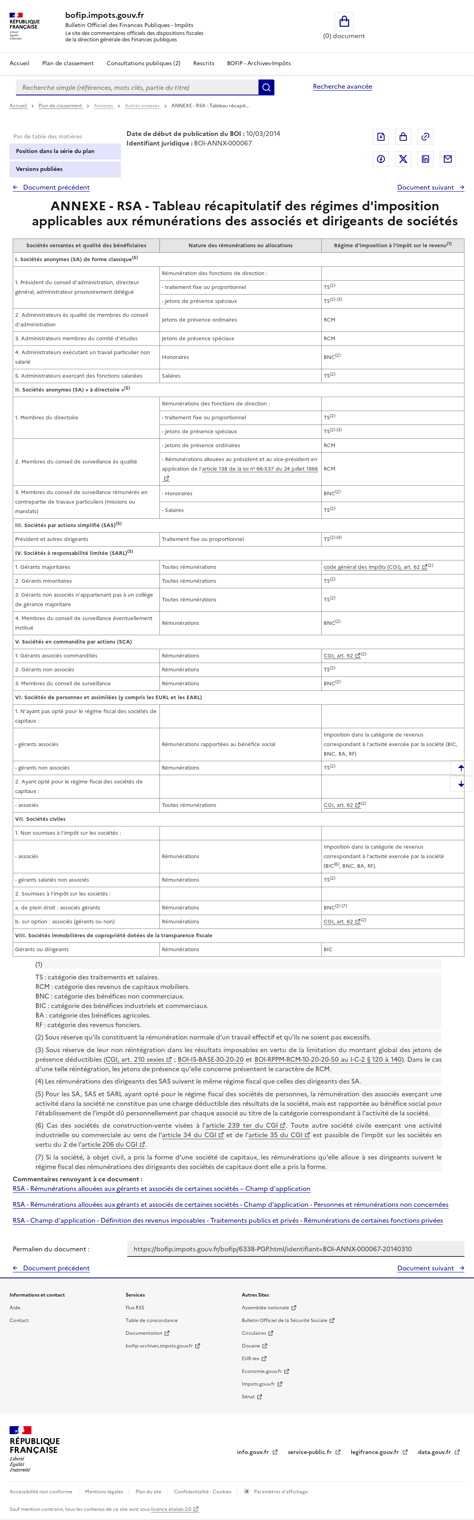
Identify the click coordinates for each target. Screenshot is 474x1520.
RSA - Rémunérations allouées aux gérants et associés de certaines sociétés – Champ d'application (162, 1188)
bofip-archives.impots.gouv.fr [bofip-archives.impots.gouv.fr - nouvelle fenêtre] (159, 1345)
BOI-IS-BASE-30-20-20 (211, 1059)
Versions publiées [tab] (39, 169)
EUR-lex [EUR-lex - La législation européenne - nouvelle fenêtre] (250, 1358)
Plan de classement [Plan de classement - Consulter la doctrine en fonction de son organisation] (68, 63)
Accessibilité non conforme (42, 1491)
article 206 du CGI (110, 1144)
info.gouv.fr (253, 1452)
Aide (15, 1307)
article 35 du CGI (276, 1135)
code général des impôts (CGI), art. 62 (372, 567)
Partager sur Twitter (403, 159)
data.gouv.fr (435, 1452)
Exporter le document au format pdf (381, 137)
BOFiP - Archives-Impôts (259, 63)
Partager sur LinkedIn (425, 159)
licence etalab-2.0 (171, 1509)
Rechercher (266, 87)
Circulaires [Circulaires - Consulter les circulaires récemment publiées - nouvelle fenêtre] (254, 1333)
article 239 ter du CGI (242, 1125)
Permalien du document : (51, 1249)
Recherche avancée (342, 86)
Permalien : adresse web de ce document (425, 137)
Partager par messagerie (448, 159)
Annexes (104, 105)
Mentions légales (104, 1491)
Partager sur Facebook (381, 159)
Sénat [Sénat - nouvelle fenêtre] (248, 1396)
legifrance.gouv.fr (375, 1452)
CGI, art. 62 (338, 655)
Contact (19, 1320)
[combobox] (137, 87)
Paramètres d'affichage (280, 1491)
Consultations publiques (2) (144, 63)
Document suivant (426, 187)
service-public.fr (310, 1452)
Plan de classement (61, 105)
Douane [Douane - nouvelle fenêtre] (251, 1345)
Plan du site (149, 1491)
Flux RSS (135, 1307)
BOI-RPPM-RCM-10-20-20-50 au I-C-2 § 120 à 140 (328, 1059)
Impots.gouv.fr (258, 1384)
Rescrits (203, 63)
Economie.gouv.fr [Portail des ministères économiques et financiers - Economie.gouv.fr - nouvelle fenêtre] (262, 1371)
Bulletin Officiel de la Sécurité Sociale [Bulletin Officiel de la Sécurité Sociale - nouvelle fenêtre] (284, 1320)
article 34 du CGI (189, 1135)
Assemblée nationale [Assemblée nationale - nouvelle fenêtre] (265, 1307)
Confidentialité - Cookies (203, 1491)
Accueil (19, 63)
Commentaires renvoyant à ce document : (77, 1179)
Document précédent (55, 187)
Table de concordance (152, 1320)
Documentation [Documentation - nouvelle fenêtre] (144, 1333)
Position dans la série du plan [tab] (55, 151)
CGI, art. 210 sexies (135, 1059)
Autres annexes (143, 105)
